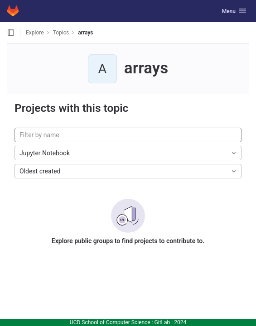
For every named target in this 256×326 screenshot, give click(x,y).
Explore (35, 32)
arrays (85, 32)
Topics (61, 32)
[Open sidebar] (11, 32)
